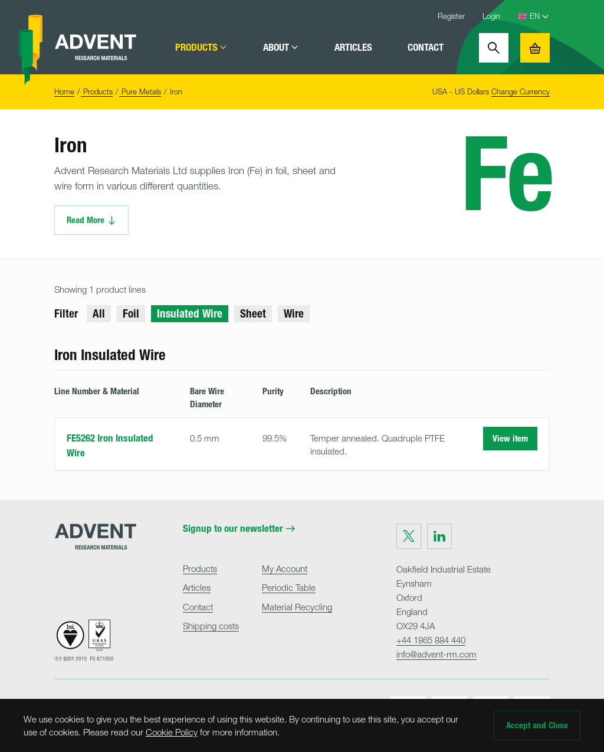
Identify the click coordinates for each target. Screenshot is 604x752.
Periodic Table (289, 587)
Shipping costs (211, 625)
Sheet (253, 314)
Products (201, 47)
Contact (426, 47)
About (281, 47)
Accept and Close (537, 725)
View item (510, 438)
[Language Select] (540, 16)
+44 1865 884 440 (430, 640)
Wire (294, 314)
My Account (284, 568)
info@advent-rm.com (436, 654)
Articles (353, 47)
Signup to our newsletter (239, 529)
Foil (131, 314)
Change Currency (520, 91)
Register (451, 16)
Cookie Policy (172, 732)
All (99, 314)
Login (491, 16)
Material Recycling (297, 606)
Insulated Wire (189, 314)
